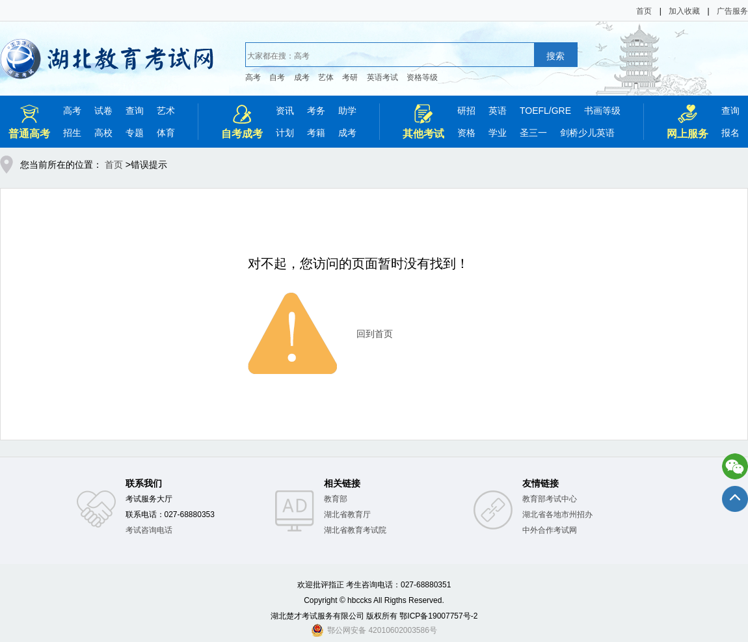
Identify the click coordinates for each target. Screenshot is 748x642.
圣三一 (533, 132)
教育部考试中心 (549, 498)
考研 (350, 77)
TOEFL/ (536, 110)
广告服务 (732, 11)
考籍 (316, 132)
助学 (347, 110)
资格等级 (422, 77)
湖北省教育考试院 (355, 530)
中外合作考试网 (549, 530)
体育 (166, 132)
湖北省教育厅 (347, 514)
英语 (497, 110)
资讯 (285, 110)
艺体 (326, 77)
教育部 (335, 498)
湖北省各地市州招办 (557, 514)
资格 (466, 132)
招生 (72, 132)
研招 (466, 110)
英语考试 (382, 77)
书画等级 (602, 110)
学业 (497, 132)
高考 (253, 77)
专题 (135, 132)
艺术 (166, 110)
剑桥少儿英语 (587, 132)
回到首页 (374, 333)
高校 (103, 132)
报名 (730, 132)
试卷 (103, 110)
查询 (135, 110)
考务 (316, 110)
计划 (285, 132)
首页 (644, 11)
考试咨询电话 (149, 530)
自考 (277, 77)
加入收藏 (684, 11)
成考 (302, 77)
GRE (561, 110)
